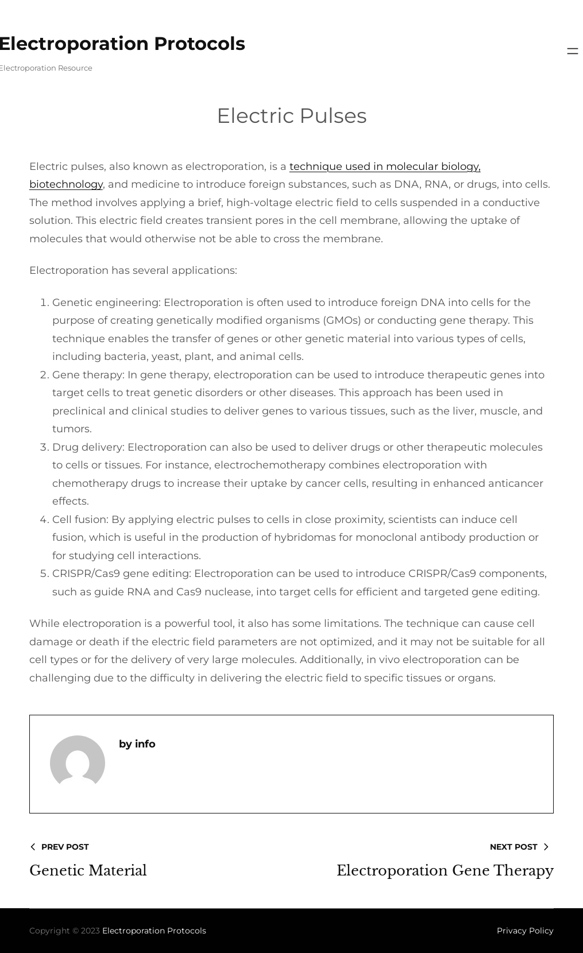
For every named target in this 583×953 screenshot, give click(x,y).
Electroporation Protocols (154, 930)
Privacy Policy (525, 930)
